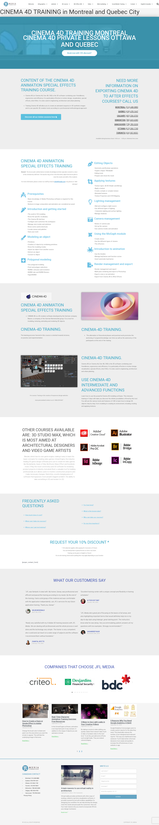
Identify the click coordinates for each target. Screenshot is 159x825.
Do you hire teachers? (92, 523)
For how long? (89, 505)
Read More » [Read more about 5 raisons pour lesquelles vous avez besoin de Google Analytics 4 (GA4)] (114, 748)
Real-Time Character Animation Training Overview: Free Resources (64, 719)
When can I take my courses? (35, 521)
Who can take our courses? (93, 517)
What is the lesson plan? (92, 511)
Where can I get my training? (35, 527)
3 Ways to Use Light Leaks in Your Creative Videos (93, 723)
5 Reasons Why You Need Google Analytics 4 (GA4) (121, 722)
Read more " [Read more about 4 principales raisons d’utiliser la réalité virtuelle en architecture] (64, 812)
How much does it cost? (34, 515)
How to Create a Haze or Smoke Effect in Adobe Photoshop (32, 723)
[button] (49, 405)
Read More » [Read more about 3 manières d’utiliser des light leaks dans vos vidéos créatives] (84, 743)
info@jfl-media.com (59, 181)
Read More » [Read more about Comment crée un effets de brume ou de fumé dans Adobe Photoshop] (25, 740)
